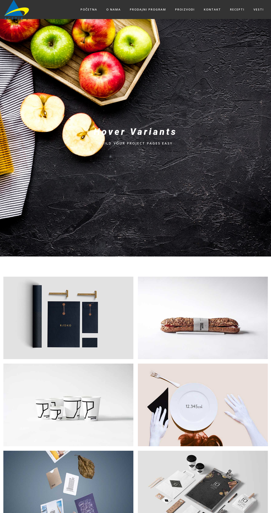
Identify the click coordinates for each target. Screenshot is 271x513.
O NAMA (113, 9)
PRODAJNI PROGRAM (148, 9)
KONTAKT (212, 9)
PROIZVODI (185, 9)
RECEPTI (237, 9)
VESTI (259, 9)
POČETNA (88, 9)
